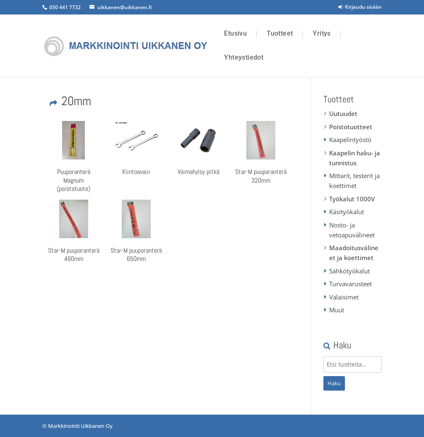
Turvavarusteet (350, 284)
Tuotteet (280, 33)
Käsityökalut (346, 212)
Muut (336, 310)
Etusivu (235, 33)
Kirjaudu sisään (360, 6)
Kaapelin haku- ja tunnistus (354, 158)
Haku (334, 383)
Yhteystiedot (243, 57)
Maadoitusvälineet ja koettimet (353, 253)
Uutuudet (343, 113)
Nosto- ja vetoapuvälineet (352, 230)
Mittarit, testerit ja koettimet (354, 180)
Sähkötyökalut (349, 271)
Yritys (321, 33)
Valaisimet (344, 297)
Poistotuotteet (350, 127)
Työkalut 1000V (352, 199)
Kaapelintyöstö (350, 139)
